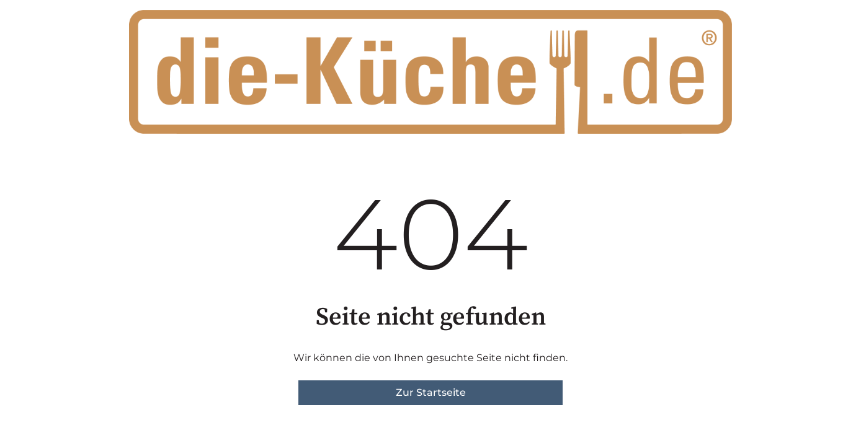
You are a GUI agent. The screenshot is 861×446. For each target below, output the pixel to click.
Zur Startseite (431, 392)
